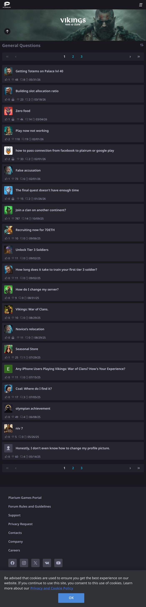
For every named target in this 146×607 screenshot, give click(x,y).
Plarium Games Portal (25, 498)
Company (15, 542)
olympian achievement (33, 408)
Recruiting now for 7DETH (35, 230)
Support (14, 515)
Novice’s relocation (30, 329)
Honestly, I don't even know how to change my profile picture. (63, 448)
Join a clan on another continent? (41, 210)
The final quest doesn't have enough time (47, 190)
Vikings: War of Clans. (32, 309)
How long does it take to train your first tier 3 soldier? (56, 270)
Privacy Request (20, 524)
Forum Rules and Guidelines (29, 506)
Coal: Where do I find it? (34, 389)
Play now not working (32, 131)
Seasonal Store (27, 349)
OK (71, 598)
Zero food (23, 111)
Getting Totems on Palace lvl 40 (39, 71)
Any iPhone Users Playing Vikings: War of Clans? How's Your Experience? (70, 369)
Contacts (15, 533)
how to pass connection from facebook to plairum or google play (65, 151)
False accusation (28, 170)
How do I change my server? (37, 289)
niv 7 (19, 428)
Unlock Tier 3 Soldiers (32, 250)
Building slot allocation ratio (37, 91)
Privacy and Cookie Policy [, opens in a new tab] (51, 588)
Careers (14, 550)
